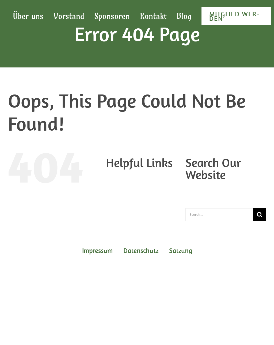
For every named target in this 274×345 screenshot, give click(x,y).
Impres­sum (127, 190)
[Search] (259, 214)
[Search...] (219, 214)
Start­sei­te (126, 203)
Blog (121, 177)
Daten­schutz (128, 183)
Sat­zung (124, 196)
